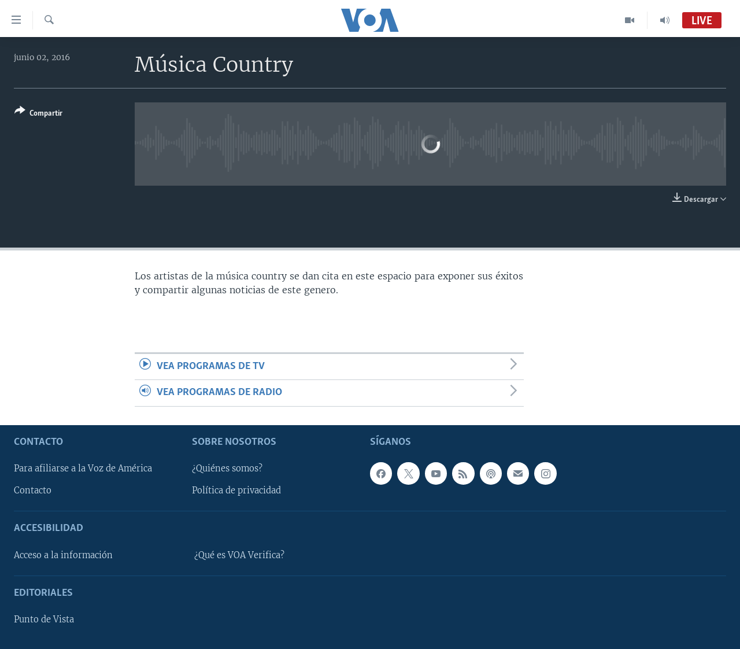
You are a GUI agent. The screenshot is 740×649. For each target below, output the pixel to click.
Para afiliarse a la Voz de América (83, 468)
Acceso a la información (63, 555)
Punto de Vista (44, 619)
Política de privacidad (236, 490)
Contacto (32, 490)
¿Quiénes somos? (227, 468)
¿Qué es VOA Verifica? (239, 555)
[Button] (38, 114)
